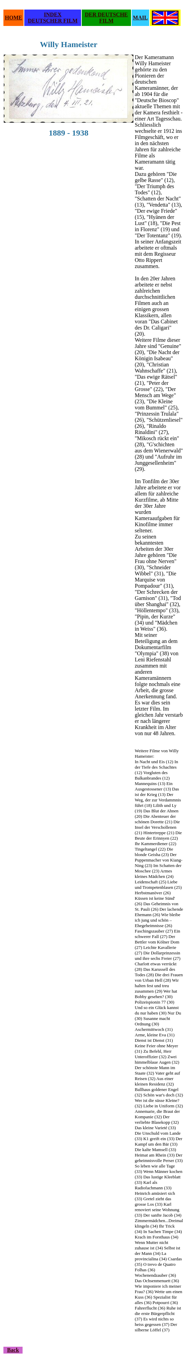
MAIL (140, 17)
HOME (13, 17)
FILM (106, 21)
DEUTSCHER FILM (52, 21)
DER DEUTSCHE (106, 14)
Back (13, 1350)
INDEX (53, 14)
